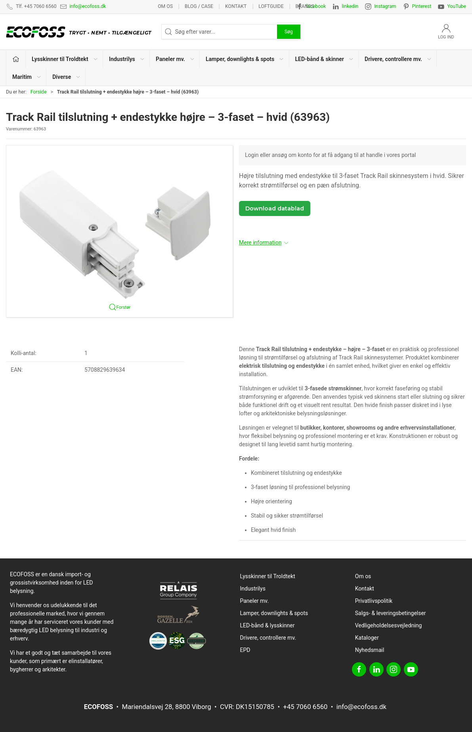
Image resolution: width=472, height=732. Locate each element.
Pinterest (422, 6)
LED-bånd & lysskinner (267, 625)
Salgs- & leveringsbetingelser (390, 613)
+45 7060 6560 (305, 707)
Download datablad (274, 208)
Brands (305, 6)
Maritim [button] (27, 77)
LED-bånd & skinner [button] (324, 59)
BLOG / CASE (199, 6)
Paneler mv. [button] (175, 59)
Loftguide (270, 6)
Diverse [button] (66, 77)
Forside (39, 92)
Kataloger (367, 638)
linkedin (350, 6)
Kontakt (236, 6)
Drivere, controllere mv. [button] (398, 59)
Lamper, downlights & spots (274, 613)
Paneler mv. (254, 601)
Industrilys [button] (127, 59)
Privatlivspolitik (373, 601)
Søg (289, 31)
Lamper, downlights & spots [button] (245, 59)
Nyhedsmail (369, 650)
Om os (165, 6)
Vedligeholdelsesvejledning (388, 625)
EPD (245, 650)
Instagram (385, 6)
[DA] (80, 32)
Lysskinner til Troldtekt (267, 576)
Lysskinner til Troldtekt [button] (65, 59)
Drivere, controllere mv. (268, 638)
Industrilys (253, 588)
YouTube (456, 6)
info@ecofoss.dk (87, 6)
